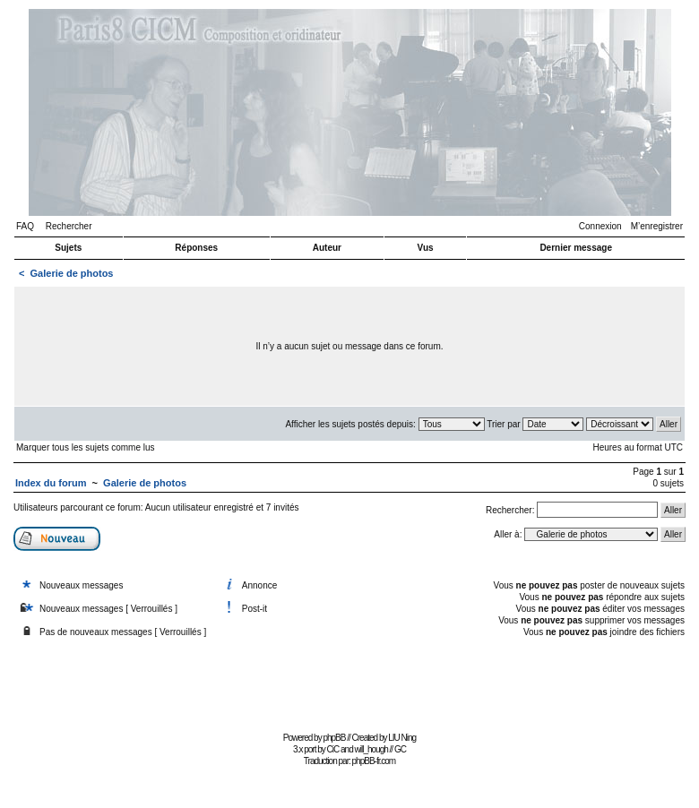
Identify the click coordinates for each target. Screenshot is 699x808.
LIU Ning (402, 738)
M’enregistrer (657, 226)
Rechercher (69, 226)
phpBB (334, 738)
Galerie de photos (72, 273)
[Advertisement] (349, 686)
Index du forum (50, 482)
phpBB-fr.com (374, 761)
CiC (333, 749)
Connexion (600, 226)
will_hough (371, 749)
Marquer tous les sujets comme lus (85, 447)
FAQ (25, 226)
